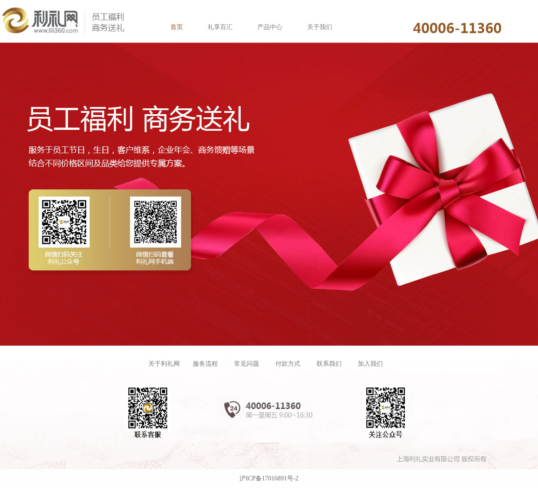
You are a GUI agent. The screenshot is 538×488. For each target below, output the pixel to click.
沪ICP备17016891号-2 (268, 478)
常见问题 (246, 363)
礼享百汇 (220, 27)
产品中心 (269, 27)
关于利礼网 (164, 363)
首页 (176, 27)
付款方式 (287, 363)
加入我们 (370, 363)
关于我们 (319, 27)
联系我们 (329, 363)
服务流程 (205, 363)
